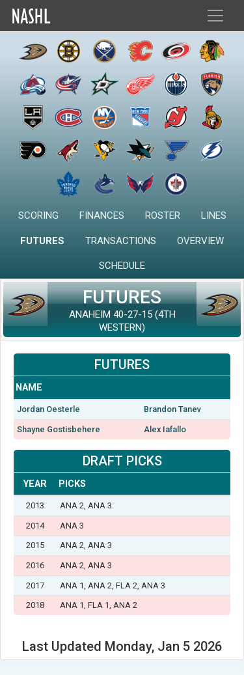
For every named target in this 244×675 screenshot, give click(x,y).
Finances (101, 215)
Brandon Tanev (172, 409)
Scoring (38, 215)
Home (59, 16)
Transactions (120, 241)
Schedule (122, 265)
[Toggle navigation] (215, 16)
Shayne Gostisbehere (58, 429)
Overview (200, 241)
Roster (162, 215)
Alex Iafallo (165, 429)
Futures (42, 241)
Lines (213, 215)
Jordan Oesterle (48, 409)
